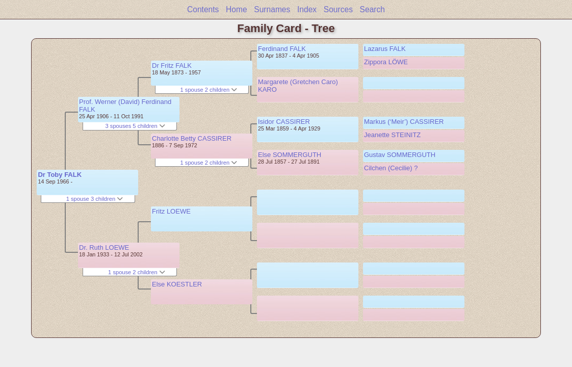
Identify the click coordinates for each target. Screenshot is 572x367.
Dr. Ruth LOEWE (104, 247)
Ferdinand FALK (282, 49)
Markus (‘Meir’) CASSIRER (404, 121)
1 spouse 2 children (136, 272)
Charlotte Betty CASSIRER (191, 138)
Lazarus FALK (385, 49)
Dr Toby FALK (60, 174)
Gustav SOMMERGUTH (399, 155)
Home (236, 9)
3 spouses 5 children (135, 126)
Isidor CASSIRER (284, 121)
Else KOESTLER (177, 284)
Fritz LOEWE (171, 211)
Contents (203, 9)
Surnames (272, 9)
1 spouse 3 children (94, 199)
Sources (338, 9)
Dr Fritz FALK (172, 65)
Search (372, 9)
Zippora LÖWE (386, 62)
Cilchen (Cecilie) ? (391, 168)
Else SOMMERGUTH (289, 155)
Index (307, 9)
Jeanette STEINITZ (392, 135)
